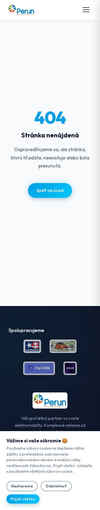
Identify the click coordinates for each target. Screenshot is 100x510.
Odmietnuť (56, 486)
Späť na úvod (50, 190)
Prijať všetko (23, 499)
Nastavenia (22, 486)
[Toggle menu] (86, 9)
